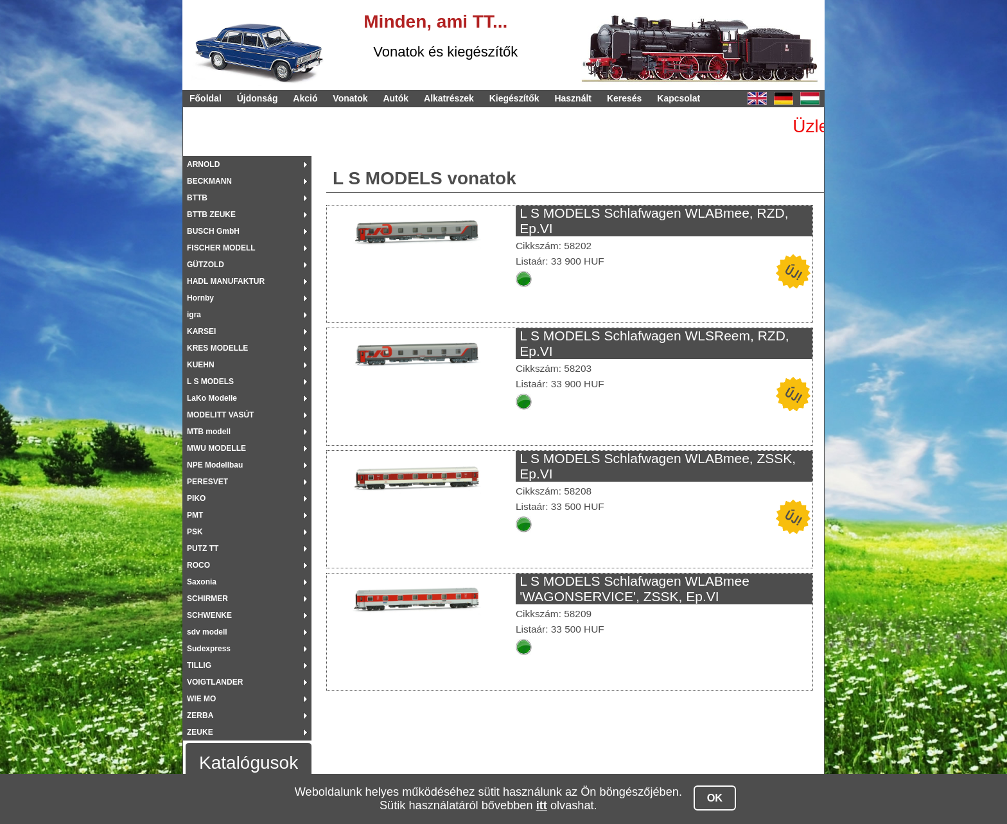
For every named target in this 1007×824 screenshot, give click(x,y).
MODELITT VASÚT (220, 414)
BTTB (197, 197)
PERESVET (207, 481)
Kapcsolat (678, 98)
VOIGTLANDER (215, 682)
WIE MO (201, 698)
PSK (195, 531)
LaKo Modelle (212, 398)
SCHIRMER (207, 598)
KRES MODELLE (217, 348)
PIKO (196, 498)
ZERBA (200, 715)
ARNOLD (203, 164)
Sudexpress (209, 648)
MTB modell (209, 431)
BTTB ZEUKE (211, 214)
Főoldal (205, 98)
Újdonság (257, 98)
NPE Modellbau (215, 464)
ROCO (198, 565)
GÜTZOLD (205, 264)
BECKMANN (209, 181)
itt (541, 805)
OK (715, 797)
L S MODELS (210, 381)
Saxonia (201, 581)
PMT (195, 515)
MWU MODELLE (216, 448)
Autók (395, 98)
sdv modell (207, 631)
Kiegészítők (514, 98)
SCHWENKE (209, 615)
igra (194, 314)
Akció (305, 98)
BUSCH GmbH (213, 231)
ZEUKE (200, 732)
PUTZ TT (202, 548)
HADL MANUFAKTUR (226, 281)
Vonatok (350, 98)
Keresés (624, 98)
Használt (572, 98)
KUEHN (201, 364)
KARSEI (201, 331)
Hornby (200, 298)
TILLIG (199, 665)
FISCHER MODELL (221, 247)
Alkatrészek (449, 98)
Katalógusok (248, 763)
